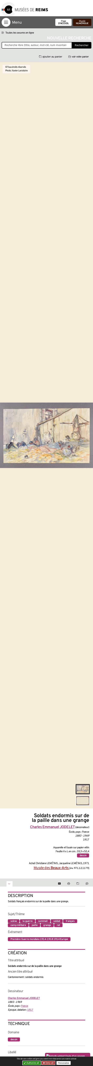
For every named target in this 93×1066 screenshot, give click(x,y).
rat (58, 925)
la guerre (27, 921)
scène (13, 921)
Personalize (63, 1063)
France (24, 1006)
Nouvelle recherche (69, 38)
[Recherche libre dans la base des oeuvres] (37, 45)
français (70, 921)
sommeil (42, 921)
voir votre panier (78, 56)
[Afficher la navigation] (6, 22)
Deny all (49, 1063)
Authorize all (31, 1063)
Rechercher (81, 45)
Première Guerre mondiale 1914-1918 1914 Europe (39, 939)
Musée (82, 22)
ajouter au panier (50, 56)
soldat (56, 921)
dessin (83, 855)
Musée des (51, 868)
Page (63, 22)
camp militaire (18, 925)
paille (35, 925)
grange (47, 925)
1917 (30, 1010)
